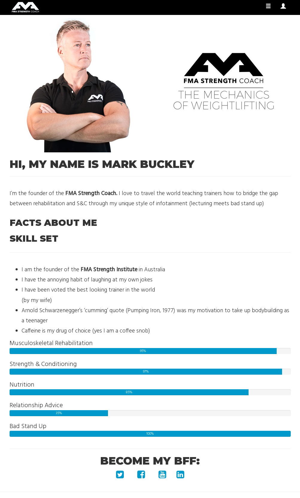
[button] (283, 6)
